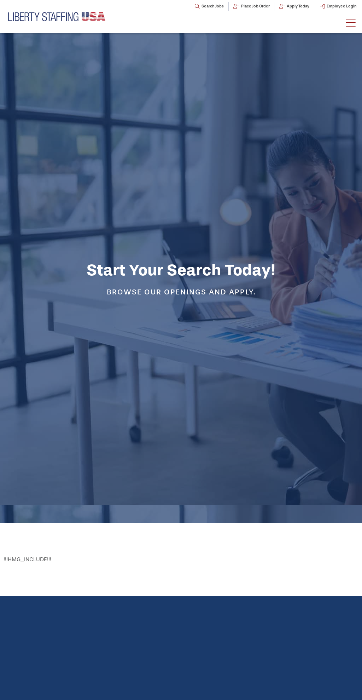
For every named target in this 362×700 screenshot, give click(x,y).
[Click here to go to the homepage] (56, 16)
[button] (350, 23)
